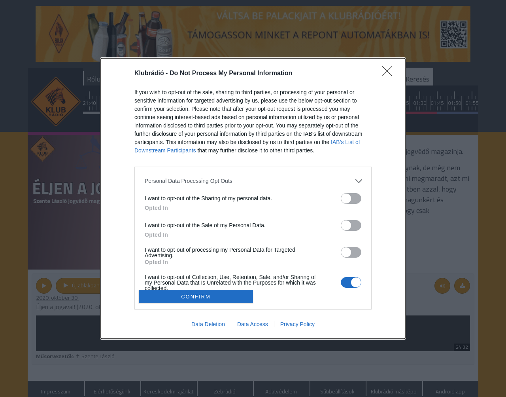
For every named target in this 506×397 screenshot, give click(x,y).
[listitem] (253, 181)
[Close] (389, 73)
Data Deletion (208, 324)
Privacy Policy (297, 324)
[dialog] (253, 198)
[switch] (351, 198)
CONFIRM (196, 297)
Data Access (252, 324)
